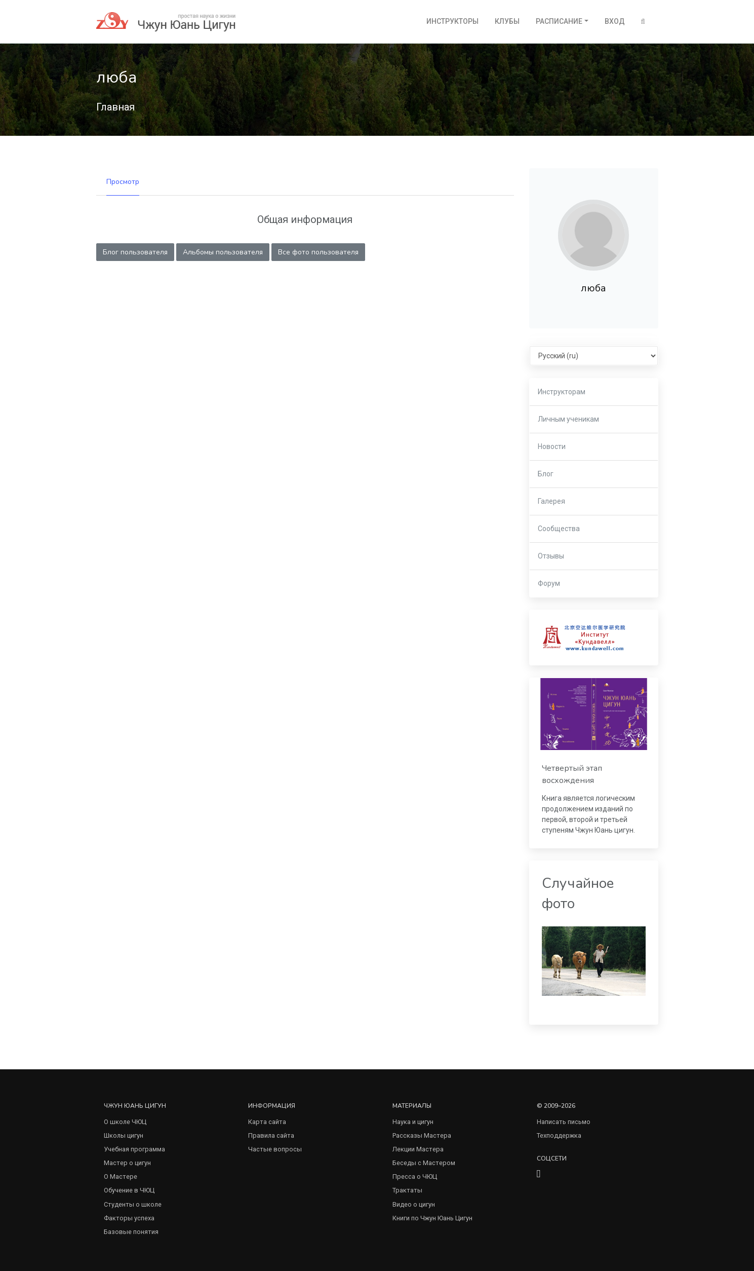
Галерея (551, 501)
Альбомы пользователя (223, 252)
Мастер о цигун (127, 1163)
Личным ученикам (568, 419)
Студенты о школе (133, 1204)
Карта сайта (267, 1122)
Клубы (507, 21)
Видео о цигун (413, 1204)
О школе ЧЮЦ (125, 1122)
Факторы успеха (129, 1218)
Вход (615, 21)
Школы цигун (123, 1135)
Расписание (559, 21)
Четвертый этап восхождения (572, 774)
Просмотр (122, 181)
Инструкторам (561, 392)
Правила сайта (271, 1135)
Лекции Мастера (418, 1149)
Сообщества (559, 529)
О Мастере (120, 1176)
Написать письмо (563, 1122)
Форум (549, 583)
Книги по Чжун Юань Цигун (432, 1218)
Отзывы (551, 556)
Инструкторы (452, 21)
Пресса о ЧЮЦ (414, 1176)
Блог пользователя (135, 252)
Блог (545, 474)
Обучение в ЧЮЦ (129, 1190)
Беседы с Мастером (423, 1163)
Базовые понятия (131, 1232)
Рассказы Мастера (421, 1135)
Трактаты (407, 1190)
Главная (115, 107)
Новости (552, 446)
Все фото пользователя (318, 252)
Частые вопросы (275, 1149)
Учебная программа (134, 1149)
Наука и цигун (412, 1122)
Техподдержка (559, 1135)
